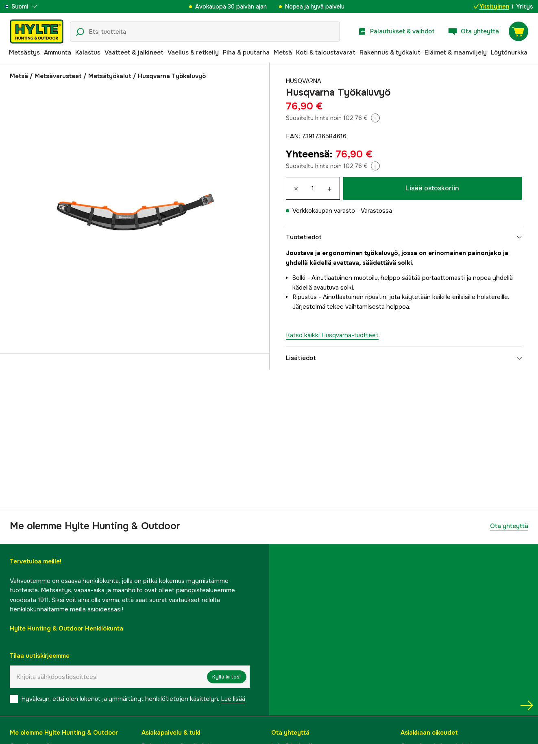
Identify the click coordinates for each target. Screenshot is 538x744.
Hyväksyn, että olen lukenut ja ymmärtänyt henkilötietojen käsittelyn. (133, 699)
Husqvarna (304, 81)
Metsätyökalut (109, 76)
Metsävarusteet (58, 76)
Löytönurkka (509, 52)
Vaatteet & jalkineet (134, 52)
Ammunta (57, 52)
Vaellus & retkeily (193, 52)
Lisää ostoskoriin (432, 188)
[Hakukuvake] (80, 32)
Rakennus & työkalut (389, 52)
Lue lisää (233, 699)
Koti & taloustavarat (325, 52)
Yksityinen (491, 6)
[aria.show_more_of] (30, 6)
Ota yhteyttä (509, 526)
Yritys (524, 6)
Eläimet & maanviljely (456, 52)
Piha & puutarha (246, 52)
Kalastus (87, 52)
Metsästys (24, 52)
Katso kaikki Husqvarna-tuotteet (332, 335)
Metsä (283, 52)
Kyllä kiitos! (226, 677)
